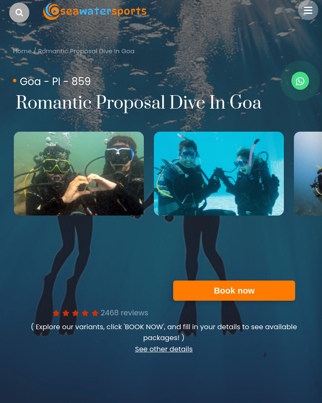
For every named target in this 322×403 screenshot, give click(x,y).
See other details (164, 349)
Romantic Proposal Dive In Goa (86, 51)
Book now (234, 290)
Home (22, 51)
